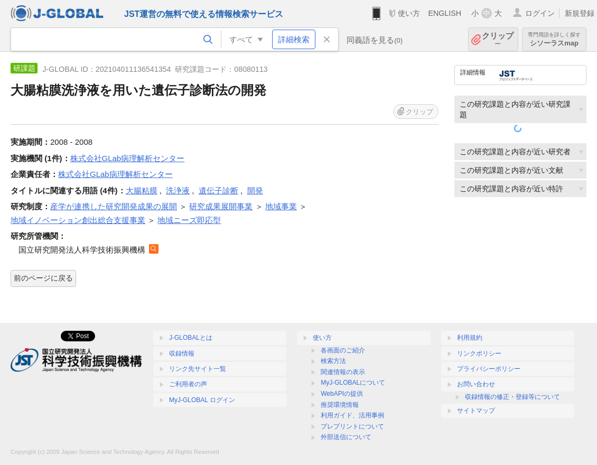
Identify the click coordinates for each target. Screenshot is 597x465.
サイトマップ (476, 410)
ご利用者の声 (188, 384)
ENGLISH (444, 13)
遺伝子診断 (218, 190)
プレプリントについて (352, 426)
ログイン (540, 13)
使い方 (409, 13)
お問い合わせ (476, 384)
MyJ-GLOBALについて (353, 382)
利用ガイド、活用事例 (352, 415)
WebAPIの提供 (342, 393)
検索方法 (333, 361)
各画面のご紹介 (343, 350)
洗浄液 (178, 190)
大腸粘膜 (141, 190)
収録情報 (181, 353)
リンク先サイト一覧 (197, 369)
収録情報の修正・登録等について (512, 397)
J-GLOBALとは (190, 337)
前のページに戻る (43, 278)
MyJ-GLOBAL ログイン (202, 400)
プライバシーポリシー (488, 369)
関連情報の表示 (343, 372)
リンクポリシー (479, 353)
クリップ (498, 39)
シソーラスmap (554, 39)
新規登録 (579, 13)
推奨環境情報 (340, 404)
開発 (255, 190)
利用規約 (469, 337)
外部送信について (346, 437)
